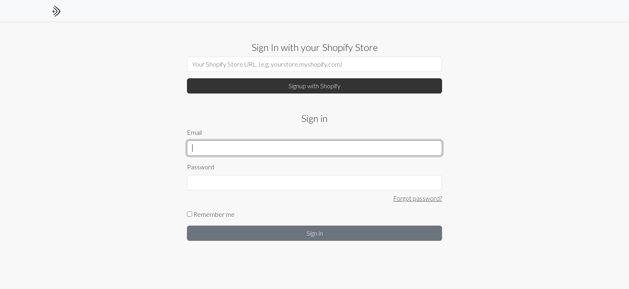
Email (194, 132)
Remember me (211, 214)
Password (200, 167)
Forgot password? (417, 198)
